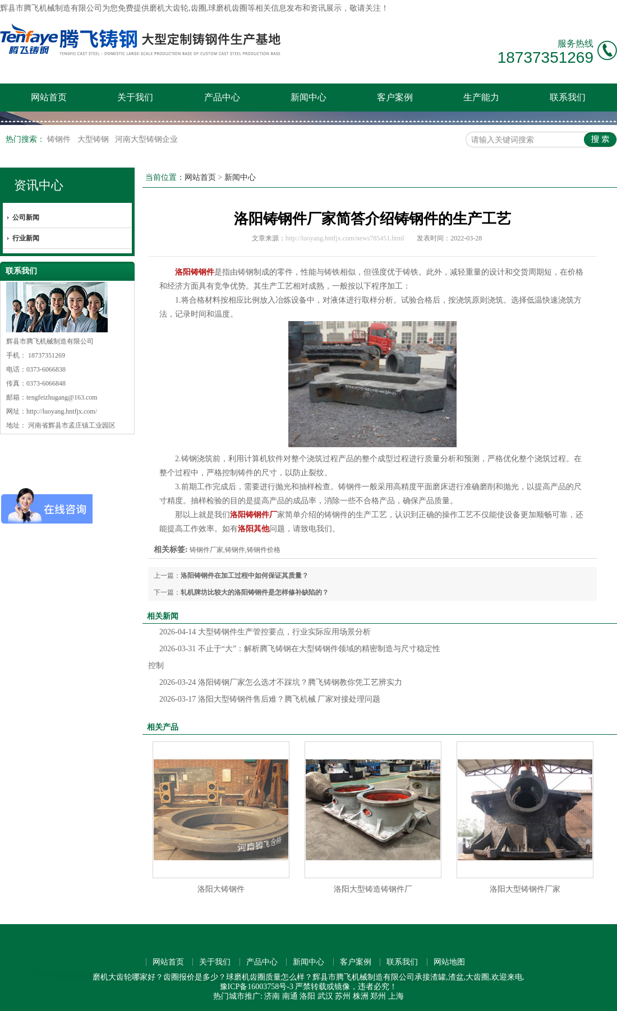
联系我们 (568, 97)
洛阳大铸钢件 (221, 889)
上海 (396, 996)
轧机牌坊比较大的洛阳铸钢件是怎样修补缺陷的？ (255, 592)
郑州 (378, 996)
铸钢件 (60, 139)
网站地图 (449, 962)
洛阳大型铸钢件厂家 (525, 889)
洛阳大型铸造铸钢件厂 (373, 889)
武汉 (325, 996)
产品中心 (222, 97)
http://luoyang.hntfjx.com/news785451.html (345, 238)
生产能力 (481, 97)
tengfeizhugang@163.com (62, 397)
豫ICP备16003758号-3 (256, 986)
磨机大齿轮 (168, 8)
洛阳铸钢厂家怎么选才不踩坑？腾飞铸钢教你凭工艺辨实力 (280, 682)
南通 (290, 996)
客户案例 (395, 97)
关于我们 (135, 97)
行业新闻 (25, 238)
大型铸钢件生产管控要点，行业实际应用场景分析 (265, 632)
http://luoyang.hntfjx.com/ (61, 411)
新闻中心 (308, 97)
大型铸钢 (94, 139)
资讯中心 (38, 185)
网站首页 (49, 97)
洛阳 (307, 996)
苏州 (343, 996)
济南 (272, 996)
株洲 (361, 996)
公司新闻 (25, 217)
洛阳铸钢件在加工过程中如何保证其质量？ (244, 575)
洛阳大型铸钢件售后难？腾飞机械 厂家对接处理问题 (269, 699)
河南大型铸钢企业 (146, 139)
